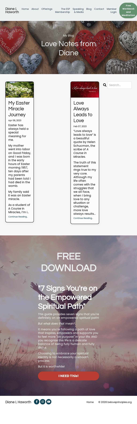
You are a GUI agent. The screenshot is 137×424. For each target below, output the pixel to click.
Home (25, 9)
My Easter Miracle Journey (19, 116)
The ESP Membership (62, 10)
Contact (99, 9)
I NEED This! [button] (68, 391)
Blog (89, 9)
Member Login (112, 10)
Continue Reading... (18, 230)
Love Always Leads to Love (84, 116)
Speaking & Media (78, 10)
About (35, 9)
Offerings (46, 9)
